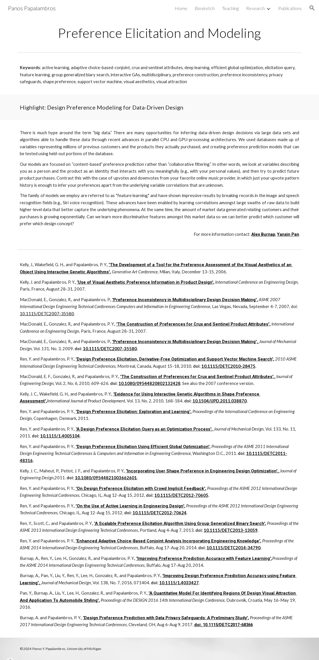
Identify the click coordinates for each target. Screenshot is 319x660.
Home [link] (181, 8)
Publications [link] (290, 8)
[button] (312, 8)
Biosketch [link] (205, 8)
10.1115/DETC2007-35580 (47, 313)
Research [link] (255, 8)
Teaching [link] (230, 8)
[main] (159, 33)
